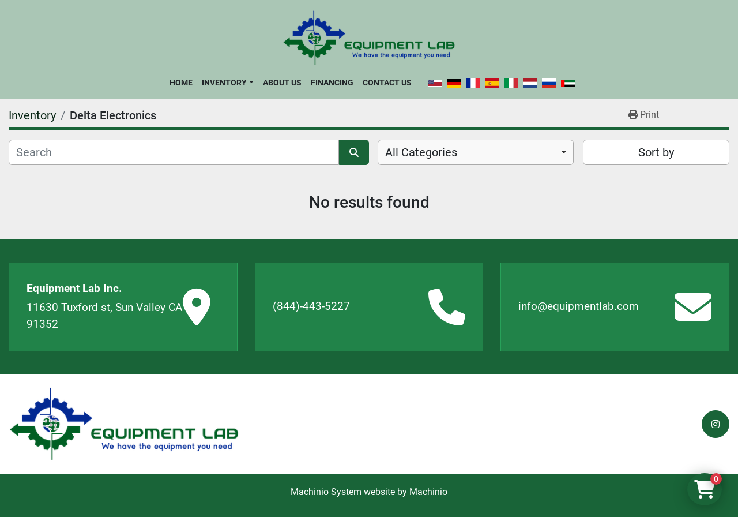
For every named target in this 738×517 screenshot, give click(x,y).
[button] (227, 82)
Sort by (656, 152)
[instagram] (715, 424)
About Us (282, 82)
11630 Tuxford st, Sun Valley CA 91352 (104, 316)
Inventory (224, 82)
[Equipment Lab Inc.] (124, 424)
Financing (332, 82)
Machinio (428, 491)
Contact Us (387, 82)
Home (181, 82)
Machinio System (326, 491)
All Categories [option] (421, 152)
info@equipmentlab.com (578, 306)
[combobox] (476, 152)
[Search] (174, 152)
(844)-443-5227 (311, 306)
